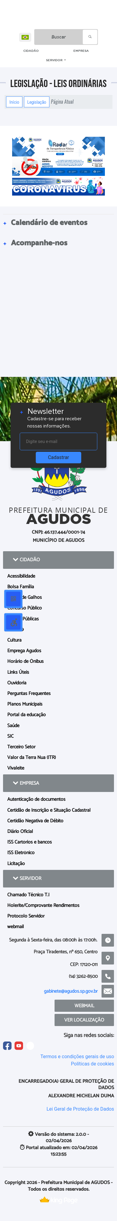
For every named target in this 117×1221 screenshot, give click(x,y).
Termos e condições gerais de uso (77, 1056)
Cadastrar (58, 457)
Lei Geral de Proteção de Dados (80, 1109)
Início (14, 102)
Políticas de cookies (92, 1064)
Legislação (36, 102)
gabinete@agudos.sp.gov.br (71, 991)
